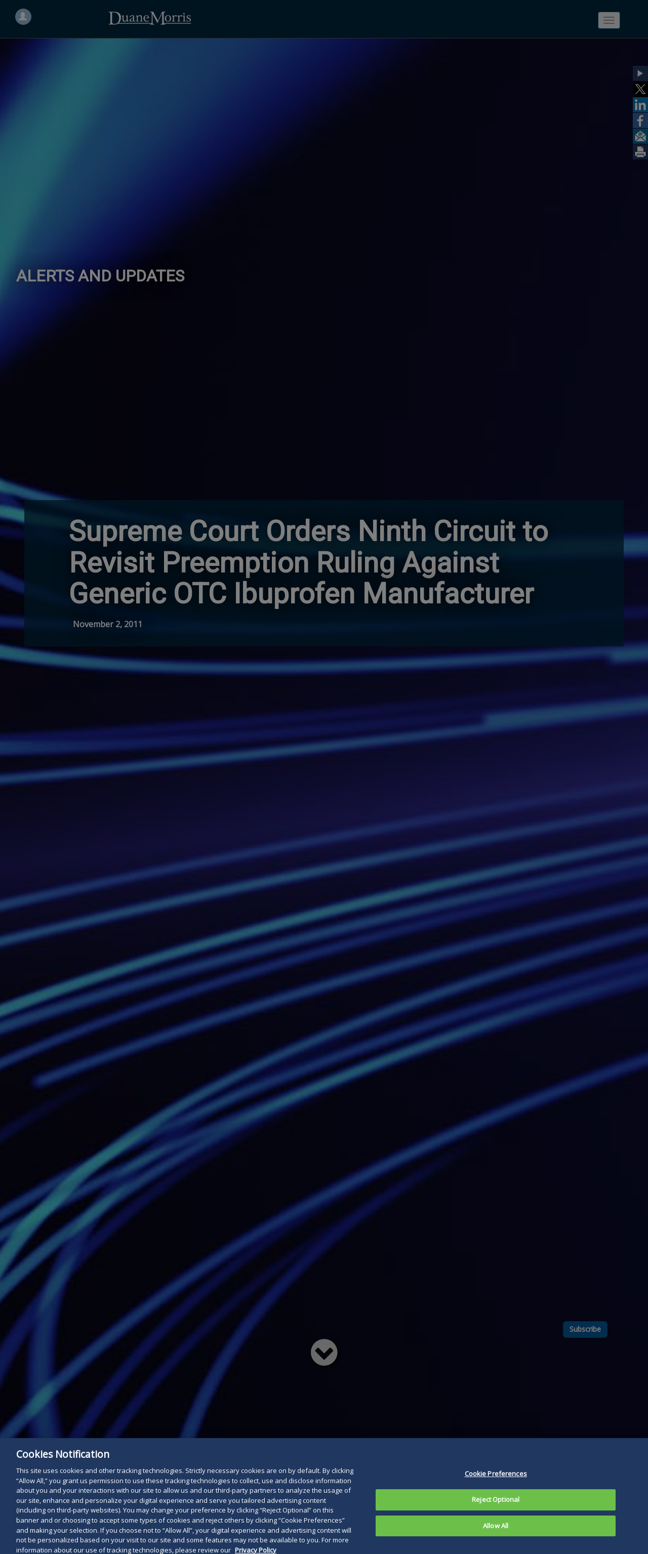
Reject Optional (495, 1512)
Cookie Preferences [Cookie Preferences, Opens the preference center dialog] (496, 1486)
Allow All (495, 1538)
